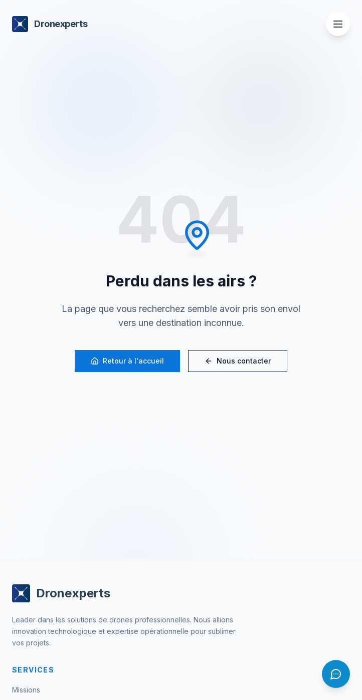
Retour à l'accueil (127, 361)
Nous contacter (238, 361)
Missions (26, 689)
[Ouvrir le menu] (338, 24)
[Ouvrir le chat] (336, 674)
